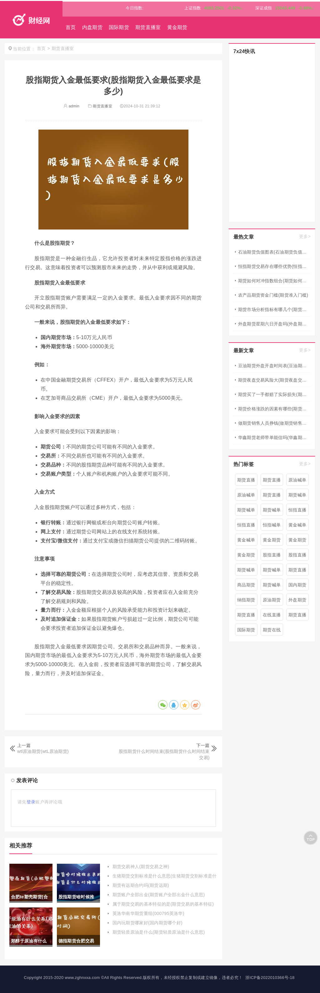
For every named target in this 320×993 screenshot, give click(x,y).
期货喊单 (297, 494)
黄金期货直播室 (272, 541)
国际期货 (119, 27)
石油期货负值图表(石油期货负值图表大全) (274, 251)
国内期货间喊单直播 (297, 586)
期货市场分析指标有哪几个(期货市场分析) (274, 309)
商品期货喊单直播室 (246, 586)
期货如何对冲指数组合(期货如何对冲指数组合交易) (274, 280)
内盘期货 (92, 27)
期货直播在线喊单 (297, 616)
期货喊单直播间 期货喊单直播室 (272, 511)
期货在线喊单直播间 (272, 631)
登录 (31, 801)
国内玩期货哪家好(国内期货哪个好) (147, 922)
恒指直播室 (297, 511)
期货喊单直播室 (272, 571)
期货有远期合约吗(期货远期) (140, 885)
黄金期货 (177, 27)
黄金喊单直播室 (246, 541)
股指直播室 (297, 556)
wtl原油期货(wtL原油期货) (43, 751)
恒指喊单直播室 (272, 526)
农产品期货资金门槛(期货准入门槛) (273, 295)
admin (71, 106)
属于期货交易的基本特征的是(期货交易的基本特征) (163, 904)
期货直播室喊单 (297, 571)
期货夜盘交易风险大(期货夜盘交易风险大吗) (274, 380)
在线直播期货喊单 (272, 616)
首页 (71, 27)
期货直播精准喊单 (246, 616)
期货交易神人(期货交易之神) (140, 866)
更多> (305, 236)
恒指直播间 (246, 526)
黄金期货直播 (297, 541)
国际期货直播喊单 (246, 631)
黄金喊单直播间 (297, 526)
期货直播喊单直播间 (272, 481)
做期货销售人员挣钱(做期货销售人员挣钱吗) (274, 423)
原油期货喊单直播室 (272, 601)
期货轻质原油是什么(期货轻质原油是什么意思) (158, 932)
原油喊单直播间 (297, 481)
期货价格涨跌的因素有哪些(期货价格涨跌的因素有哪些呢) (274, 408)
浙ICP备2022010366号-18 (269, 977)
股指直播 (272, 554)
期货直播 (272, 494)
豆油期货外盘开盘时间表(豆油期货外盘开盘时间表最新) (274, 365)
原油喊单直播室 (246, 496)
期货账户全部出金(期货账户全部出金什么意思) (158, 894)
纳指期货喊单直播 (246, 601)
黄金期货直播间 (246, 556)
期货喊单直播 (246, 571)
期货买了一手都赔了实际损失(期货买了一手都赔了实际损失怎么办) (274, 394)
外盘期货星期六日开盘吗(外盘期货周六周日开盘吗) (274, 323)
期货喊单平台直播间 (272, 586)
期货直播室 (148, 27)
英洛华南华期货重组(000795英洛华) (148, 913)
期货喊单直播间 (246, 511)
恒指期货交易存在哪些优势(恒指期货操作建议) (274, 266)
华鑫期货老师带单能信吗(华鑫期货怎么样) (274, 437)
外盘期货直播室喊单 (297, 601)
